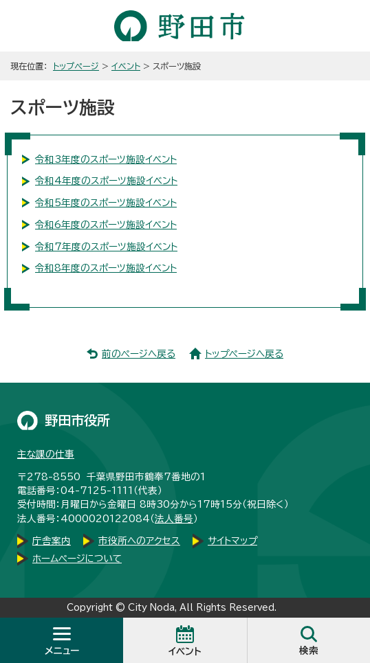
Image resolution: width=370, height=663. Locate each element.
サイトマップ (232, 541)
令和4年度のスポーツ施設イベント (106, 181)
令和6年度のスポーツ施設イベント (106, 224)
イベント (125, 66)
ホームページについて (77, 558)
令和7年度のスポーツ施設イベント (106, 246)
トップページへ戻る (244, 354)
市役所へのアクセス (139, 541)
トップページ (76, 66)
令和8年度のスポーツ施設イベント (106, 268)
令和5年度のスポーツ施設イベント (106, 202)
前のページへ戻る (138, 354)
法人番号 (174, 519)
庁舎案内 (51, 541)
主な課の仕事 (45, 454)
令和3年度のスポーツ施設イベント (106, 159)
